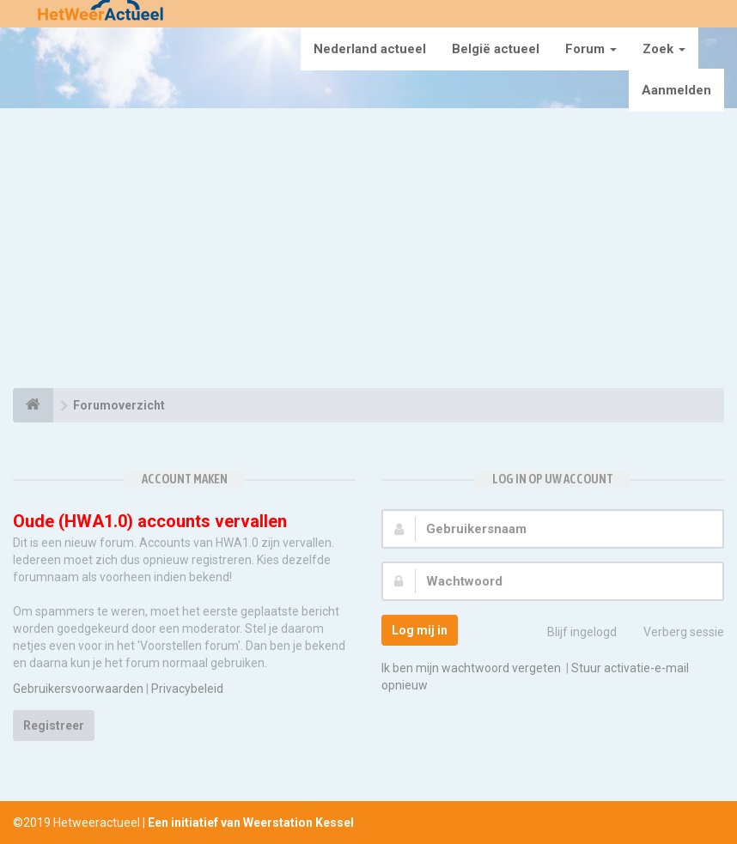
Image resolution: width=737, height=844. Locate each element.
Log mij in (420, 630)
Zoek (664, 49)
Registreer (53, 725)
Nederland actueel (370, 49)
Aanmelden (676, 90)
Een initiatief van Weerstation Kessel (251, 822)
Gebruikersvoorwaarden (78, 688)
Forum (591, 49)
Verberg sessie (674, 633)
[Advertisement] (368, 251)
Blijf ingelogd (572, 633)
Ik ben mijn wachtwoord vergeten (471, 668)
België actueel (495, 49)
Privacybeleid (187, 688)
